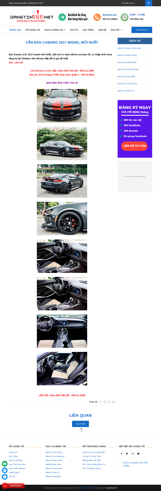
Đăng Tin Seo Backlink (55, 456)
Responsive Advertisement (134, 176)
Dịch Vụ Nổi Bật (15, 460)
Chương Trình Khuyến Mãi (93, 452)
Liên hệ (12, 476)
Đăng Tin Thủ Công (54, 452)
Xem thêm (80, 424)
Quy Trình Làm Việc (17, 464)
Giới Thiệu (13, 456)
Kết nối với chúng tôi (132, 446)
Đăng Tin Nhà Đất (53, 476)
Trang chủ (13, 452)
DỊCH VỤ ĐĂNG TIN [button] (56, 446)
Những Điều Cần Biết (91, 460)
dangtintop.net (111, 488)
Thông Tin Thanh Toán (91, 456)
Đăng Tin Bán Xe (53, 472)
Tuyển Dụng (14, 472)
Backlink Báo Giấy (53, 464)
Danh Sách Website (17, 468)
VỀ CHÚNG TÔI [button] (16, 446)
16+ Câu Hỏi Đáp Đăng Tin (93, 464)
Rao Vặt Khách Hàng (91, 468)
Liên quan (80, 415)
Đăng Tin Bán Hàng (54, 460)
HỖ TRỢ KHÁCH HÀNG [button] (94, 446)
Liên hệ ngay (142, 30)
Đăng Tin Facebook (54, 468)
